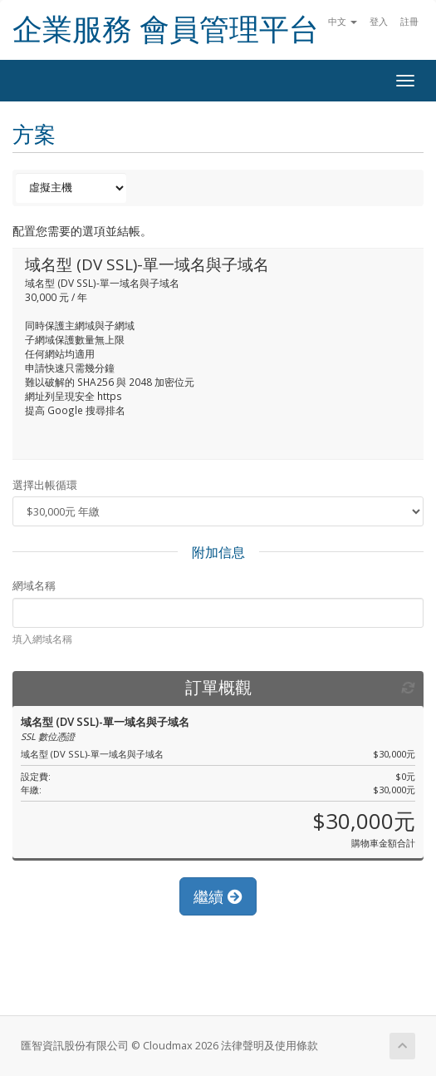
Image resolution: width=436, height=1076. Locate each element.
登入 (379, 21)
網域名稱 (34, 585)
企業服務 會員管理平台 (165, 29)
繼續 (218, 896)
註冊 (409, 21)
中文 (342, 21)
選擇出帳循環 (44, 484)
